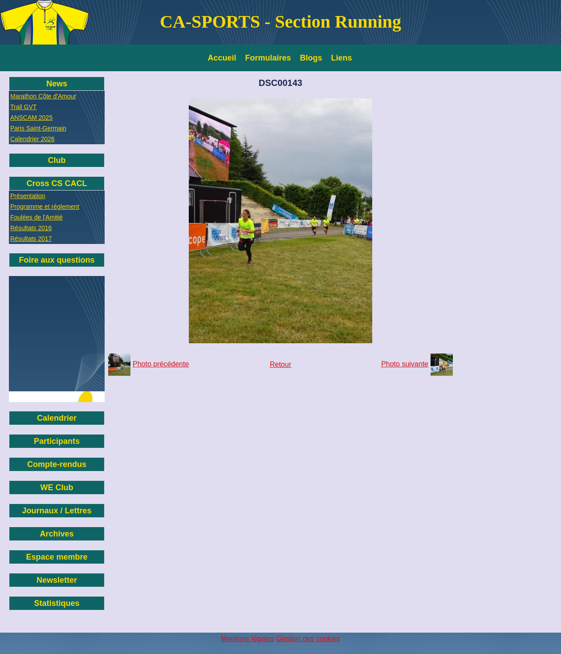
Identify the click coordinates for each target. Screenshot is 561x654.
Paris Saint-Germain (38, 128)
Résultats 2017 (31, 238)
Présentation (27, 195)
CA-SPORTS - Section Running (280, 22)
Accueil (222, 57)
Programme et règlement (44, 206)
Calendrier (57, 418)
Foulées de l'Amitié (36, 217)
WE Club (57, 487)
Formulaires (268, 57)
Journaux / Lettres (56, 510)
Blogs (311, 57)
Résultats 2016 (31, 228)
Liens (341, 57)
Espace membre (56, 556)
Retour (280, 364)
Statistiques (56, 603)
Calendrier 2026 (32, 138)
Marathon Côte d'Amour (43, 96)
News (56, 83)
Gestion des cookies (308, 638)
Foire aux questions (56, 260)
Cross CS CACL (56, 183)
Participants (57, 441)
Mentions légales (247, 638)
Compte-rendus (56, 464)
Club (57, 160)
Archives (56, 533)
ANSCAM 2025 (31, 117)
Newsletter (57, 580)
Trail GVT (23, 106)
